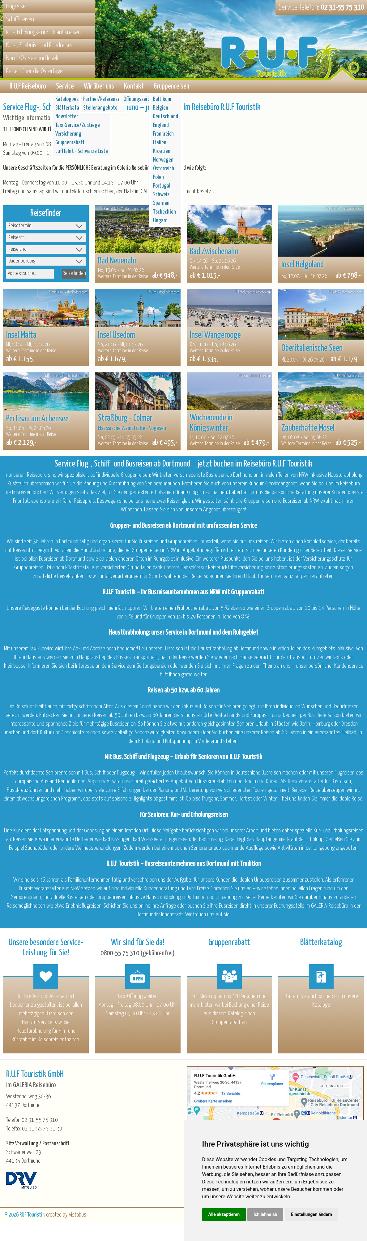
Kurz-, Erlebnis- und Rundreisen (40, 45)
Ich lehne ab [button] (265, 1214)
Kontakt (134, 87)
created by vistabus (66, 1217)
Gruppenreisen (171, 87)
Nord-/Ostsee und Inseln (33, 58)
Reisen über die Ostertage (34, 71)
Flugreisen (17, 6)
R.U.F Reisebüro (28, 87)
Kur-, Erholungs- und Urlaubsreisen (43, 32)
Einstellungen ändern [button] (311, 1214)
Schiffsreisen (20, 19)
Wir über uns (99, 87)
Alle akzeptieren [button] (224, 1214)
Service (65, 87)
